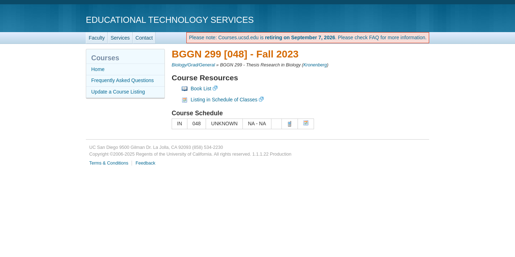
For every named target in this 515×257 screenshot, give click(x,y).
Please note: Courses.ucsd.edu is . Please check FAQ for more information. (308, 37)
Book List (201, 88)
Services (120, 38)
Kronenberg (315, 64)
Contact (144, 38)
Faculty (97, 38)
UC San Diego (388, 19)
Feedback (145, 163)
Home (97, 69)
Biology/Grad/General (193, 64)
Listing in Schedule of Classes (224, 99)
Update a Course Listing (118, 92)
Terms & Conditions (108, 163)
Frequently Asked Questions (122, 80)
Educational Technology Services (170, 20)
